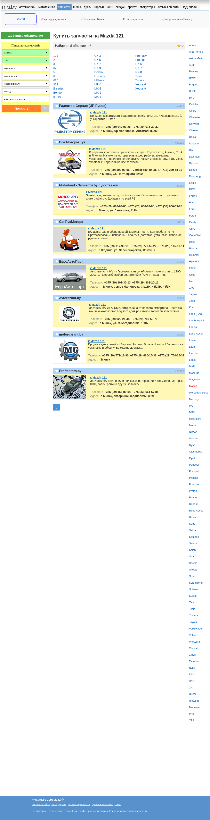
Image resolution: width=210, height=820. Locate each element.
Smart (192, 576)
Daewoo (194, 143)
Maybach (194, 379)
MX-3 (97, 88)
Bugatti (193, 84)
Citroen (193, 130)
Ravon (193, 497)
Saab (192, 523)
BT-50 (57, 96)
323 (55, 68)
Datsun (193, 163)
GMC (192, 228)
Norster (193, 438)
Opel (192, 458)
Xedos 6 (140, 84)
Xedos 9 (140, 88)
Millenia (99, 80)
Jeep (192, 300)
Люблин (194, 700)
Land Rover (196, 333)
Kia (191, 307)
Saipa (192, 530)
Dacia (192, 136)
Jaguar (193, 294)
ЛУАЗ (192, 694)
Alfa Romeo (196, 51)
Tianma (193, 615)
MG (191, 405)
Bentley (193, 71)
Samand (194, 536)
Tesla (192, 608)
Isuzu (192, 274)
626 (55, 80)
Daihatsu (194, 156)
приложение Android (102, 804)
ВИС (192, 667)
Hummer (194, 254)
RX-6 (138, 64)
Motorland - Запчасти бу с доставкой (88, 185)
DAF (191, 150)
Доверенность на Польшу (177, 18)
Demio (98, 72)
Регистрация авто (132, 18)
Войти (20, 19)
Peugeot (194, 464)
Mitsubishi (195, 418)
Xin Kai (193, 648)
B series (58, 88)
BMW (192, 77)
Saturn (193, 543)
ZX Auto (194, 661)
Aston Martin (196, 58)
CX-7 (97, 64)
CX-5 (97, 59)
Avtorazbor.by (70, 298)
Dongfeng (195, 176)
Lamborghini (196, 320)
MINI (192, 412)
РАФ (191, 713)
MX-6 (97, 96)
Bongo (57, 92)
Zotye (192, 654)
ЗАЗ (191, 681)
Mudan (193, 425)
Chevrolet (195, 117)
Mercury (194, 399)
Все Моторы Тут (72, 142)
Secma (193, 563)
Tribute (139, 80)
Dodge (193, 169)
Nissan (193, 431)
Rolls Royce (196, 510)
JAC (191, 287)
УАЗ (191, 720)
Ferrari (193, 195)
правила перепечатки (79, 804)
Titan (138, 76)
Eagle (192, 182)
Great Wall (195, 235)
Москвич (194, 707)
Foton (192, 215)
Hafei (192, 241)
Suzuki (193, 595)
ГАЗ (191, 674)
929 (55, 84)
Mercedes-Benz (198, 392)
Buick (192, 91)
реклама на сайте (41, 804)
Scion (192, 549)
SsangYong (196, 582)
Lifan (192, 346)
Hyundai (194, 261)
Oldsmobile (195, 451)
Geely (192, 222)
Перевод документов (53, 18)
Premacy (141, 55)
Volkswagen (196, 628)
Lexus (192, 340)
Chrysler (194, 123)
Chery (192, 110)
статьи (118, 804)
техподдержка (58, 804)
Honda (193, 248)
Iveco (192, 281)
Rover (192, 517)
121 (55, 55)
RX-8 (138, 72)
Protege (140, 59)
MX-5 (97, 92)
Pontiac (193, 477)
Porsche (194, 484)
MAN (192, 366)
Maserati (194, 372)
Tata (191, 602)
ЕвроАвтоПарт (71, 261)
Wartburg (194, 641)
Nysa (192, 445)
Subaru (193, 589)
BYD (192, 97)
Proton (193, 490)
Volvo (192, 635)
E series (99, 76)
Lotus (192, 359)
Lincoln (193, 353)
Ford (192, 209)
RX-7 (138, 68)
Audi (191, 64)
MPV (97, 84)
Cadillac (194, 104)
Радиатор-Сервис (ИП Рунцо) (82, 106)
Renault (193, 504)
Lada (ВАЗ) (196, 313)
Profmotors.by (70, 371)
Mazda (193, 386)
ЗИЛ (191, 687)
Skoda (193, 569)
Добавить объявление (25, 35)
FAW (192, 189)
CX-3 (97, 55)
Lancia (193, 327)
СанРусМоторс (71, 221)
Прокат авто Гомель (93, 18)
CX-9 (97, 68)
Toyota (193, 622)
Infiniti (192, 268)
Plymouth (194, 471)
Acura (192, 45)
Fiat (191, 202)
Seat (192, 556)
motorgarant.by (71, 334)
